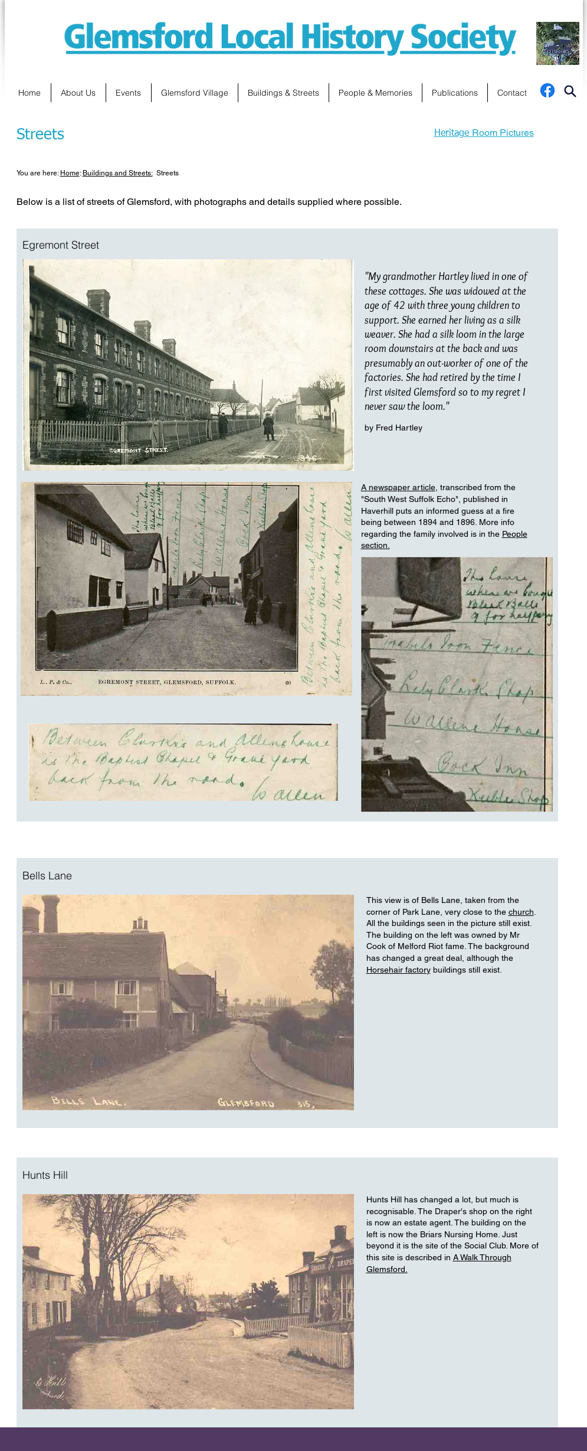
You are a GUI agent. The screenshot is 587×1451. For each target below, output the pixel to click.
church (521, 912)
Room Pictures (503, 132)
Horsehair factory (398, 969)
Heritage (453, 133)
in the (490, 534)
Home (70, 173)
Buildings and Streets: (118, 173)
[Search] (570, 55)
